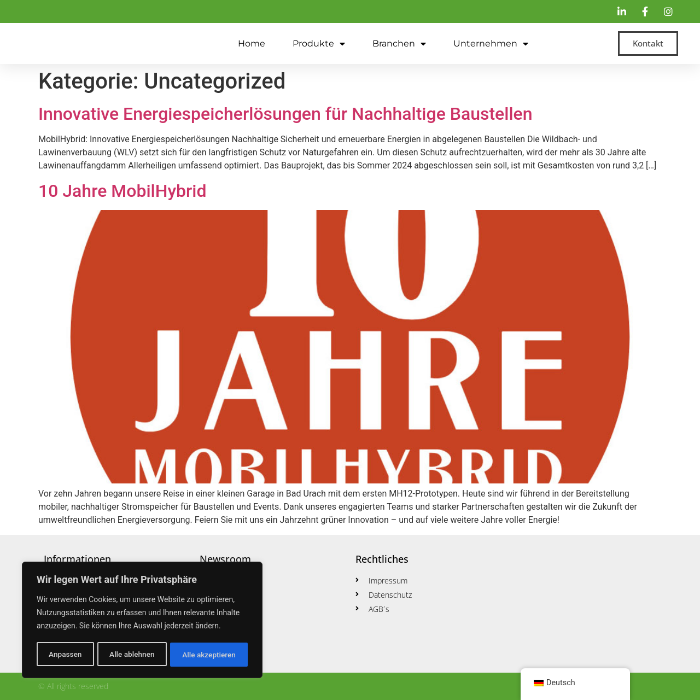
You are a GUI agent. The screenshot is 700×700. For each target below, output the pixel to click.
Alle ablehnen (131, 654)
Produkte (319, 44)
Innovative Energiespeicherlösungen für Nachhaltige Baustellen (285, 113)
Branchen (399, 44)
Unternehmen (490, 44)
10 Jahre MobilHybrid (122, 190)
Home (251, 43)
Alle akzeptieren (209, 654)
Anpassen (64, 654)
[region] (142, 620)
